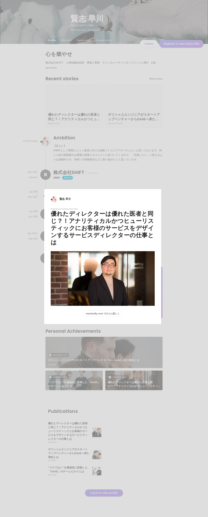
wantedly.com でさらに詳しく (103, 313)
